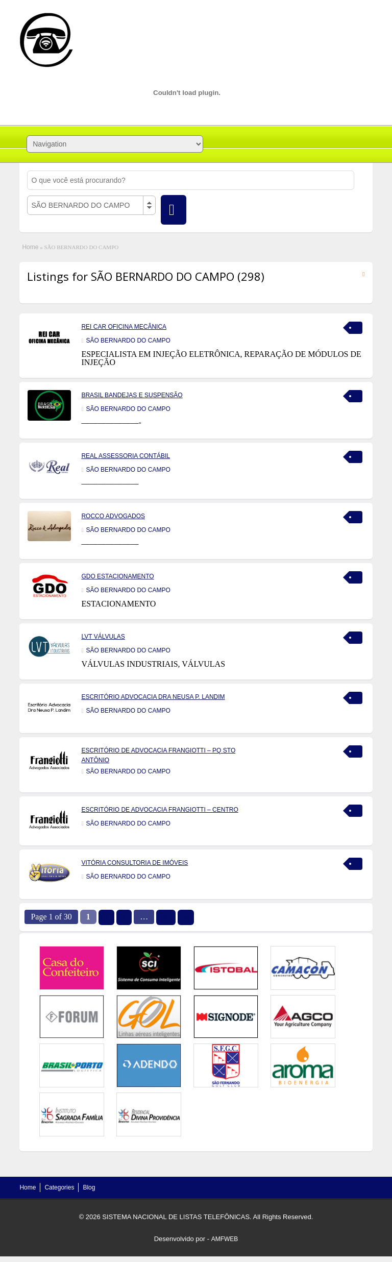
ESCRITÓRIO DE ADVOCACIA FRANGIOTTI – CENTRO (159, 809)
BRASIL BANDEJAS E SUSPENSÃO (131, 395)
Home (30, 247)
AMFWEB (224, 1239)
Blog (89, 1187)
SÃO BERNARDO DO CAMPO (128, 340)
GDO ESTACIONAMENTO (117, 576)
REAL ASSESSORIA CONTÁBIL (125, 455)
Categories (59, 1187)
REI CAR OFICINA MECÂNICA (123, 326)
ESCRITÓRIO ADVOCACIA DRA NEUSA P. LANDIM (153, 696)
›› (186, 917)
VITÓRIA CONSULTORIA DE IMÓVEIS (134, 862)
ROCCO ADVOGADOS (113, 516)
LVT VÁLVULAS (103, 636)
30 (165, 917)
